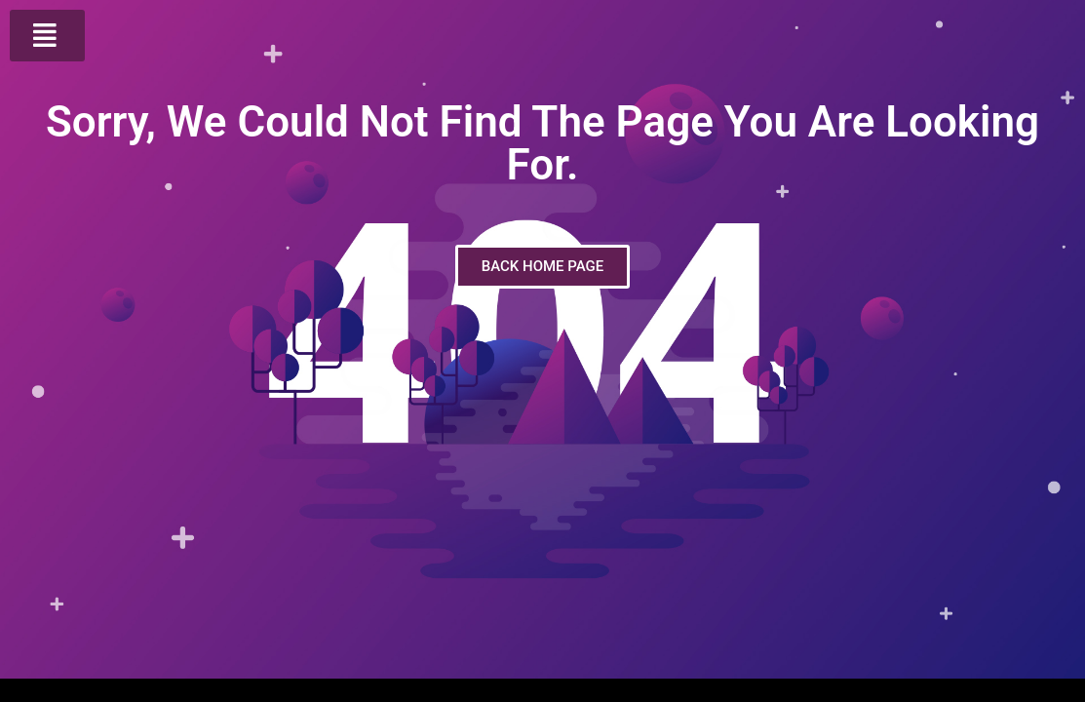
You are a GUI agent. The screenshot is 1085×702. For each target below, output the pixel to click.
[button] (47, 35)
